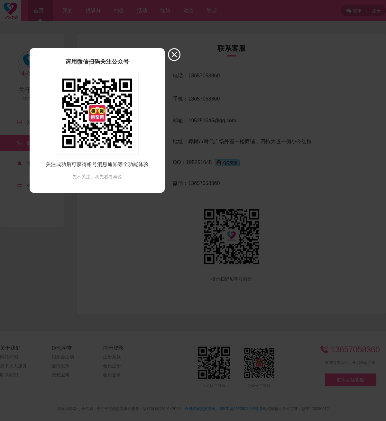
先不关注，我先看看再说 (97, 176)
